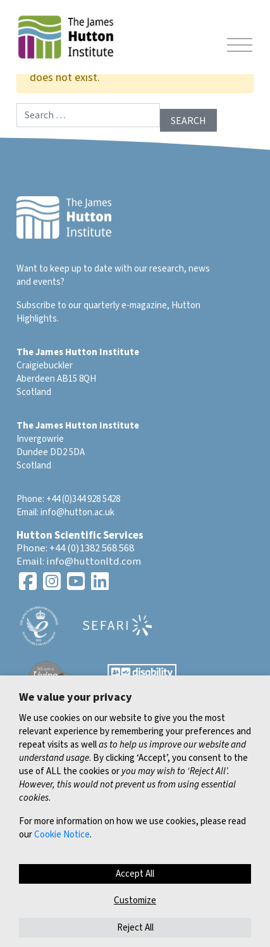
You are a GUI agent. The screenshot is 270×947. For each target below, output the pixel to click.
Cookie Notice (62, 834)
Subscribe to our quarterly (68, 305)
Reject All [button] (135, 927)
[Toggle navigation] (239, 46)
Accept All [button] (135, 874)
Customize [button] (135, 900)
